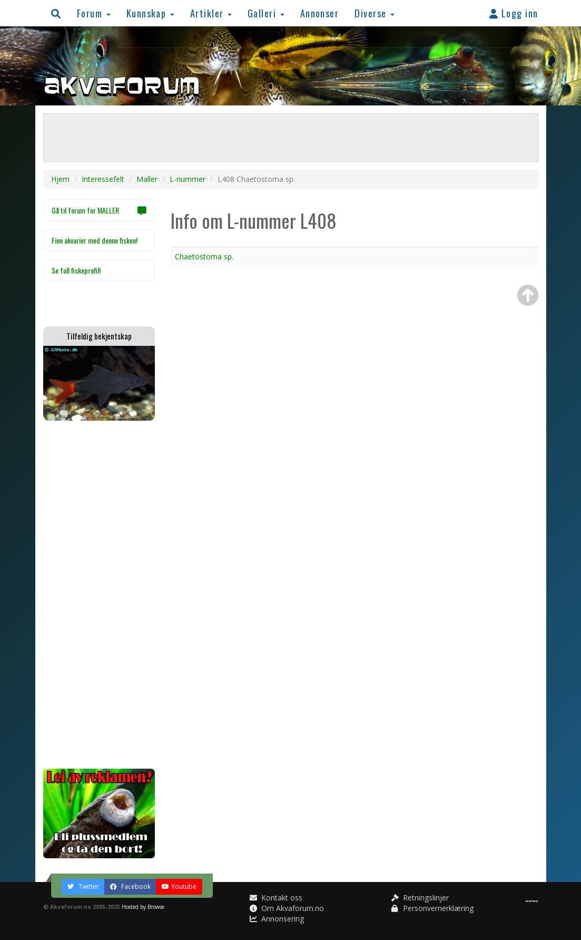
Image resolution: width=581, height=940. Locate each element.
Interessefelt (103, 179)
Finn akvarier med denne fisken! (94, 240)
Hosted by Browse (143, 906)
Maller (146, 179)
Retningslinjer (420, 898)
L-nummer (187, 179)
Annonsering (277, 919)
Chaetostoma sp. (204, 256)
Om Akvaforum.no (287, 908)
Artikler (211, 13)
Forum (94, 13)
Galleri (266, 13)
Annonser (319, 13)
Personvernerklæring (432, 908)
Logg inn (513, 13)
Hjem (60, 179)
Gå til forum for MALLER (99, 210)
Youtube (179, 886)
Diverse (374, 13)
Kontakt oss (276, 898)
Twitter (83, 886)
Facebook (130, 886)
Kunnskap (150, 13)
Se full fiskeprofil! (76, 270)
